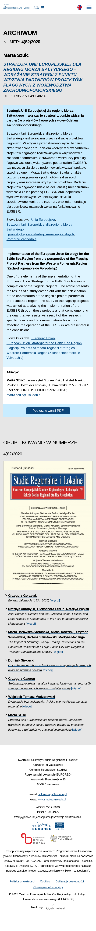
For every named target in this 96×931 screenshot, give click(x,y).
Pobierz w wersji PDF (48, 410)
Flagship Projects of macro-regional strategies (40, 348)
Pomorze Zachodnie (21, 239)
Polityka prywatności (21, 881)
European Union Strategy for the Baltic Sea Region (44, 343)
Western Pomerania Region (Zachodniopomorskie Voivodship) (43, 355)
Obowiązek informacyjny (48, 887)
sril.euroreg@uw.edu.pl (52, 794)
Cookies (45, 881)
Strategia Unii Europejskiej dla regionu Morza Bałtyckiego (39, 227)
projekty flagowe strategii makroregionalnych (41, 234)
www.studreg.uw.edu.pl (52, 799)
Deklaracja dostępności (69, 881)
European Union (43, 338)
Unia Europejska (43, 219)
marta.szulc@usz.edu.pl (23, 395)
